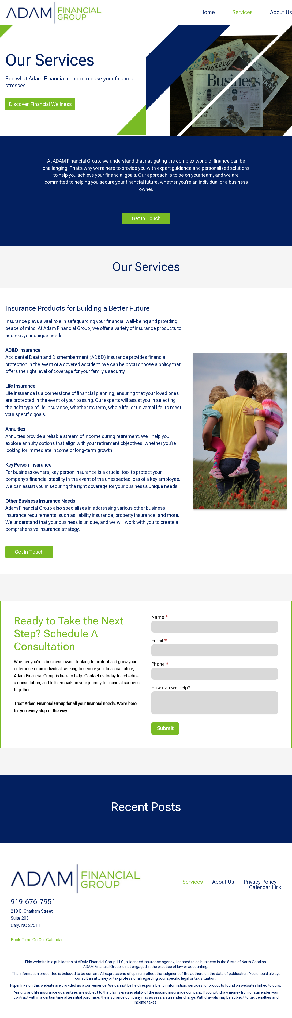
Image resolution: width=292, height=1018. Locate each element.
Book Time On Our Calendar (37, 939)
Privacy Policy (258, 882)
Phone (160, 665)
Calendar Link (265, 887)
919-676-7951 (33, 902)
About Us (281, 12)
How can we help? (170, 689)
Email (159, 642)
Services (242, 12)
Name (159, 618)
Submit (165, 730)
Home (207, 12)
